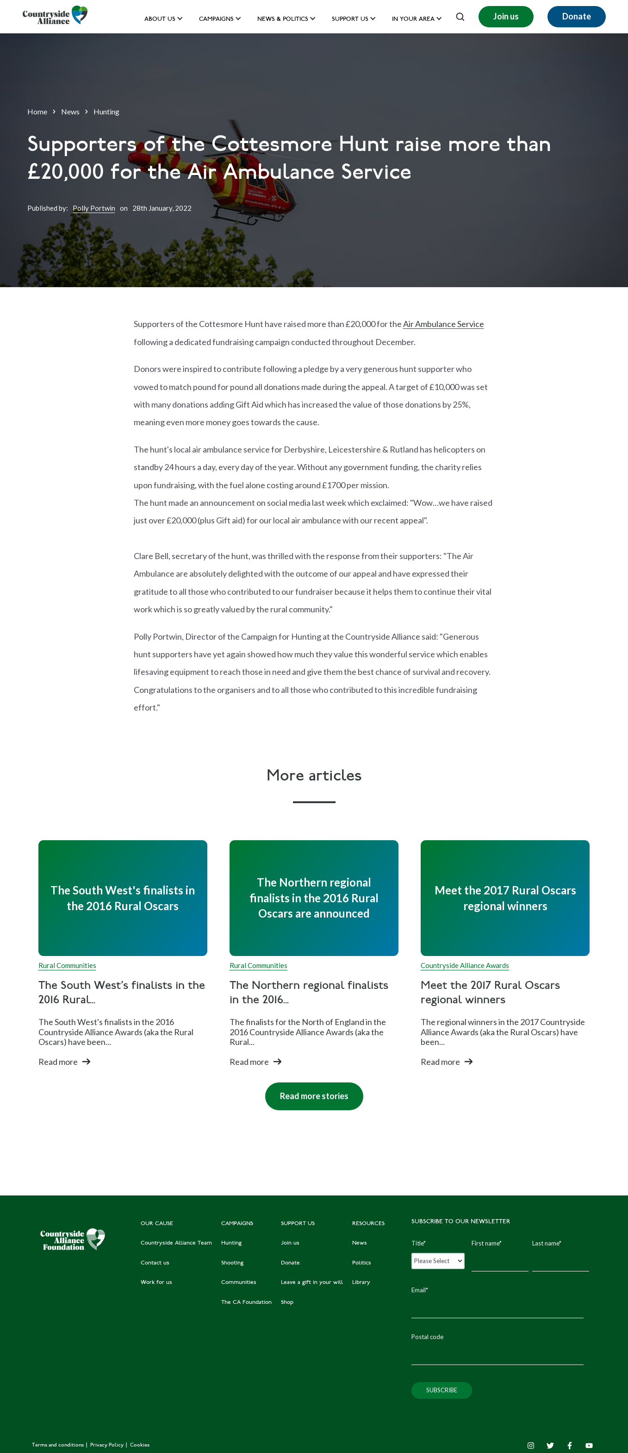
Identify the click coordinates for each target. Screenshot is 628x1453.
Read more (58, 1062)
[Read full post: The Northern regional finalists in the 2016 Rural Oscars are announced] (314, 898)
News (70, 111)
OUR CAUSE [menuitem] (157, 1224)
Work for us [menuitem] (156, 1282)
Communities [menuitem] (238, 1282)
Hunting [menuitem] (231, 1243)
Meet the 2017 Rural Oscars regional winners (490, 993)
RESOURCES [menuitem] (368, 1224)
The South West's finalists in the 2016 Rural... (121, 993)
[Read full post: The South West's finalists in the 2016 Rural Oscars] (122, 898)
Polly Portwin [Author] (94, 208)
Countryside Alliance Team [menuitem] (176, 1243)
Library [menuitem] (361, 1282)
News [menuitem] (359, 1243)
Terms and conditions (58, 1445)
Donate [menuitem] (290, 1263)
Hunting (106, 111)
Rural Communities (67, 965)
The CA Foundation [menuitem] (246, 1302)
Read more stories (306, 1091)
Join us (506, 16)
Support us (350, 20)
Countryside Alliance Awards (465, 965)
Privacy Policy (107, 1445)
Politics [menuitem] (361, 1263)
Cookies (139, 1445)
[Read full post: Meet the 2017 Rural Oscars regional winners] (505, 898)
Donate (576, 16)
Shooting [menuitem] (232, 1263)
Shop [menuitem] (287, 1302)
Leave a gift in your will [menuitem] (312, 1282)
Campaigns (216, 20)
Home (37, 111)
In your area (413, 20)
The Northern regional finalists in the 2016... (309, 993)
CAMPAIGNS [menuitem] (237, 1224)
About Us (159, 20)
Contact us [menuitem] (155, 1263)
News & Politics (282, 20)
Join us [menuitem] (290, 1243)
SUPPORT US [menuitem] (298, 1224)
